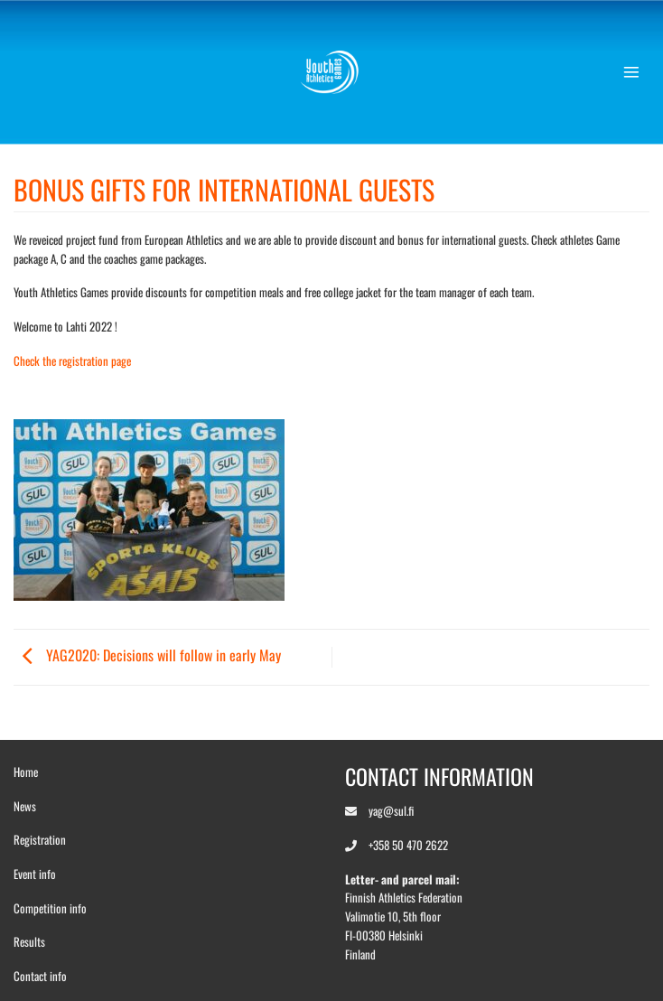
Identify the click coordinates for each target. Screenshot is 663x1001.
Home (26, 771)
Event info (35, 874)
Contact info (40, 976)
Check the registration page (72, 360)
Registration (40, 839)
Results (29, 941)
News (25, 806)
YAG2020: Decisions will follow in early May (147, 655)
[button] (635, 72)
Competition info (50, 908)
